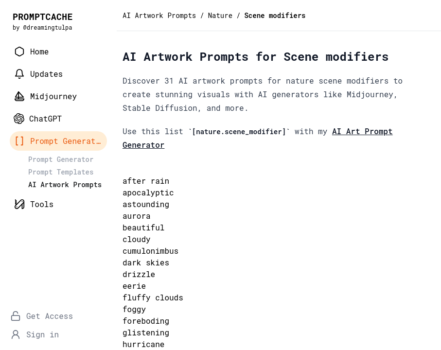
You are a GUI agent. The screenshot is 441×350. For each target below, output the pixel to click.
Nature (220, 15)
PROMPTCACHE (43, 16)
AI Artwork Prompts (159, 15)
